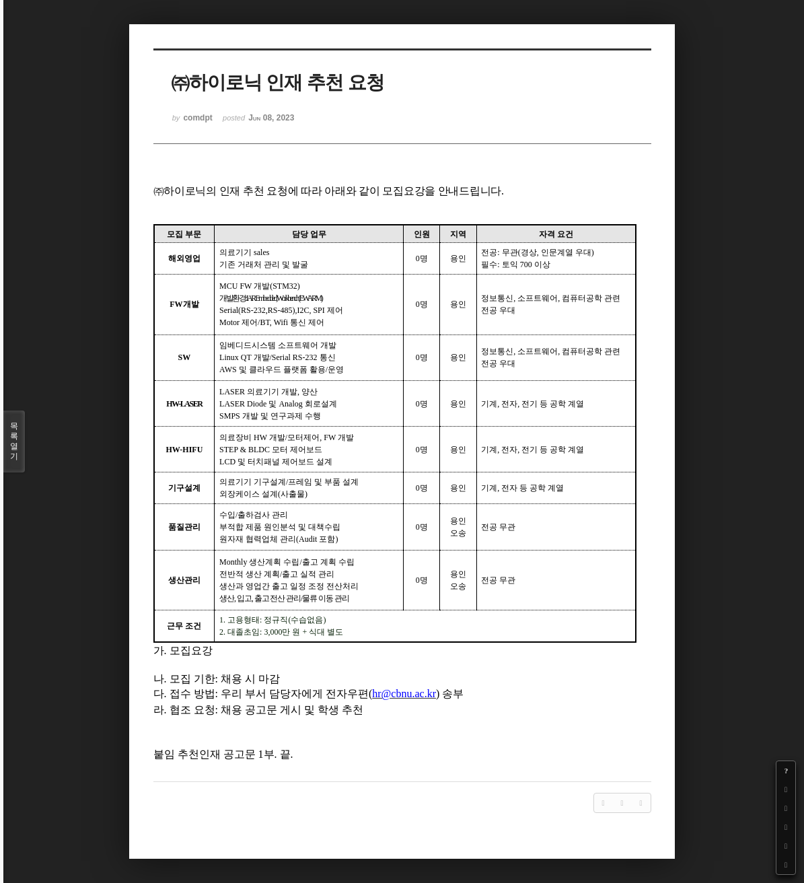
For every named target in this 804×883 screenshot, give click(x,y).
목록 (14, 441)
